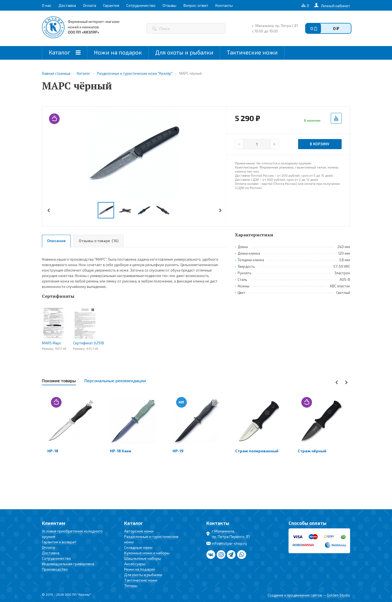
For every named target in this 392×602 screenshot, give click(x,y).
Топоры (130, 585)
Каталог (65, 52)
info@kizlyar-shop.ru (229, 543)
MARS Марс (51, 343)
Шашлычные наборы (142, 558)
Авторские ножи (139, 531)
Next (220, 210)
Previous (49, 210)
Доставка (50, 552)
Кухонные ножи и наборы (147, 552)
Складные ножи (138, 547)
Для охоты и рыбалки (184, 52)
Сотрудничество (56, 558)
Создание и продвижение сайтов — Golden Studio (309, 595)
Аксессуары (134, 563)
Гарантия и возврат (59, 542)
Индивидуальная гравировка (68, 563)
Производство (55, 569)
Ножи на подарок (118, 52)
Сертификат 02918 (88, 343)
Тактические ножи (252, 52)
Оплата (48, 547)
